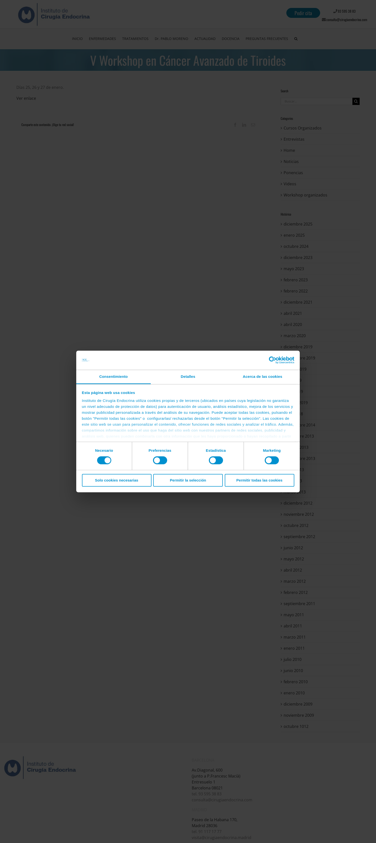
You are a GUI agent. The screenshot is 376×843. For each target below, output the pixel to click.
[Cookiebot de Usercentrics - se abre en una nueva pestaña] (272, 360)
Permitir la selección (188, 480)
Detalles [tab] (188, 376)
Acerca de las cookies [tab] (262, 376)
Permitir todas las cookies (259, 480)
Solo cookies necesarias (116, 480)
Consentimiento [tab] (113, 376)
